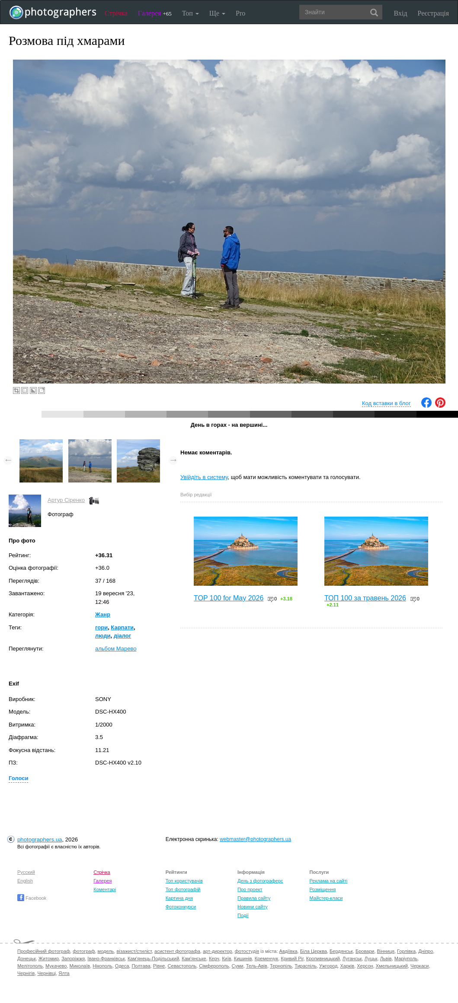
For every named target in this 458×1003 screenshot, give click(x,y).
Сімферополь (214, 965)
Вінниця (385, 951)
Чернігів (26, 973)
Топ (190, 13)
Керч (214, 958)
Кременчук (266, 958)
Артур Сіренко (66, 500)
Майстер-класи (326, 898)
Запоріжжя (73, 958)
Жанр (102, 614)
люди (102, 635)
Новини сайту (252, 906)
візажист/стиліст (133, 951)
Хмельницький (392, 965)
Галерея (155, 13)
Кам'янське (194, 958)
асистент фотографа (177, 951)
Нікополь (102, 965)
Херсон (365, 965)
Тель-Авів (256, 965)
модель (106, 951)
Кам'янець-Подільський (153, 958)
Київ (226, 958)
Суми (237, 965)
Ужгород (328, 965)
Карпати (122, 627)
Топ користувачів (184, 880)
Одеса (122, 965)
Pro (240, 13)
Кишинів (243, 958)
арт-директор (217, 951)
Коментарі (104, 889)
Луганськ (352, 958)
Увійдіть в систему (204, 477)
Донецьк (26, 958)
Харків (347, 965)
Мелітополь (30, 965)
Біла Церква (313, 951)
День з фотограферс (260, 880)
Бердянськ (341, 951)
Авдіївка (288, 951)
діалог (122, 635)
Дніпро (425, 951)
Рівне (159, 965)
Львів (386, 958)
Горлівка (406, 951)
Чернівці (47, 973)
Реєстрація (433, 13)
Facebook (31, 898)
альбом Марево (115, 648)
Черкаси (419, 965)
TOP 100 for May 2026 (228, 598)
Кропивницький (323, 958)
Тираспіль (306, 965)
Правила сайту (253, 898)
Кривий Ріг (292, 958)
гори (101, 627)
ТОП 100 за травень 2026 (365, 598)
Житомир (48, 958)
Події (243, 915)
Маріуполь (405, 958)
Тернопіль (281, 965)
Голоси (18, 778)
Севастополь (182, 965)
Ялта (63, 973)
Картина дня (179, 898)
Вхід (400, 13)
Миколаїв (80, 965)
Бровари (365, 951)
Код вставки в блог (386, 403)
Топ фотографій (183, 889)
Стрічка (116, 13)
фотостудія (247, 951)
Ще (217, 13)
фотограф (84, 951)
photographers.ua (39, 839)
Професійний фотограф (43, 951)
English (25, 880)
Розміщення (322, 889)
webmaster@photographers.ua (255, 839)
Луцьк (371, 958)
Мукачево (56, 965)
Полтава (140, 965)
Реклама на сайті (328, 880)
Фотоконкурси (181, 906)
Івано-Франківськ (106, 958)
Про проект (249, 889)
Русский (26, 872)
